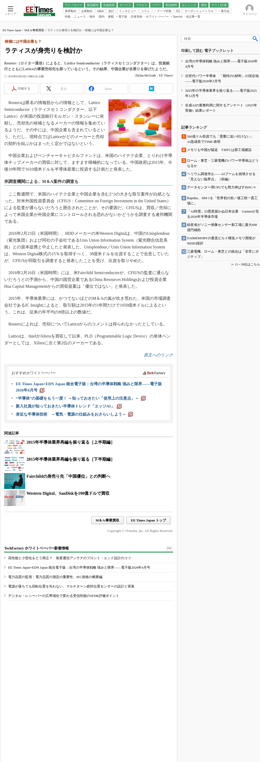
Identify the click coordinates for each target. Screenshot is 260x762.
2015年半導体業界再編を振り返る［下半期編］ (71, 459)
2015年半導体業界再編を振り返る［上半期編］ (71, 442)
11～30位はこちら (247, 264)
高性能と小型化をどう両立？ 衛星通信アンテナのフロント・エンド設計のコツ (69, 558)
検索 (255, 38)
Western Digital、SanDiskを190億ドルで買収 (68, 493)
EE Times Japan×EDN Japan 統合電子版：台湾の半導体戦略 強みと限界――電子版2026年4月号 (79, 567)
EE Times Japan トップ (148, 520)
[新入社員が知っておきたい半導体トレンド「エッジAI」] (69, 406)
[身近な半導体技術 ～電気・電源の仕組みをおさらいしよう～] (74, 414)
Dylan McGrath (146, 75)
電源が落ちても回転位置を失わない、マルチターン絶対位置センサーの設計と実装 (71, 586)
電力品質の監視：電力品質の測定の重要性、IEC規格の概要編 (55, 577)
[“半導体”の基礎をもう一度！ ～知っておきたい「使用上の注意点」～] (81, 398)
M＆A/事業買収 (34, 30)
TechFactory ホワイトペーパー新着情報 (36, 548)
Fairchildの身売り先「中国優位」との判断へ (68, 476)
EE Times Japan (12, 30)
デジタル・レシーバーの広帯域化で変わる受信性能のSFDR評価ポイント (63, 596)
